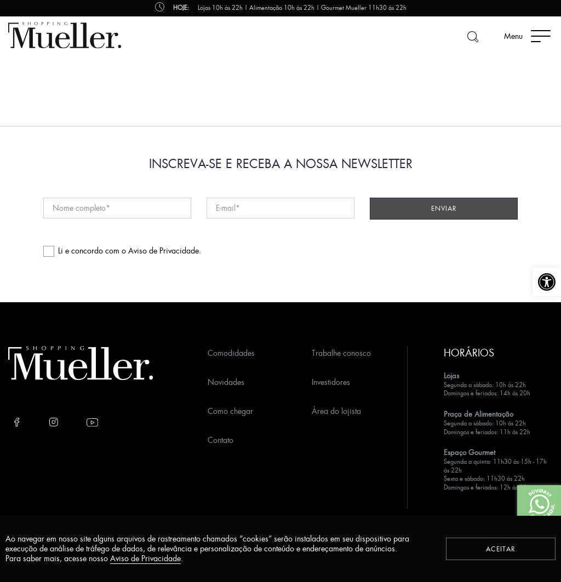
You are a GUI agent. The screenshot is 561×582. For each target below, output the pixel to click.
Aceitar (501, 549)
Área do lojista (336, 411)
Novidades (226, 382)
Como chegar (230, 411)
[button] (547, 282)
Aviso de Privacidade (163, 250)
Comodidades (231, 353)
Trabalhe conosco (341, 353)
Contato (220, 440)
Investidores (331, 382)
